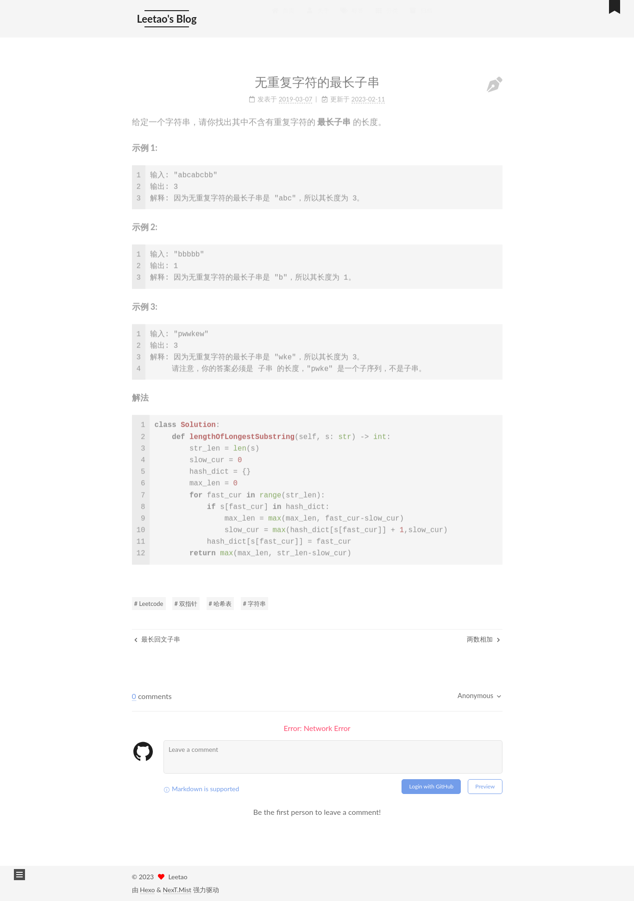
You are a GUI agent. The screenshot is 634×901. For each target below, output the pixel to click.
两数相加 (483, 639)
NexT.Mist (177, 890)
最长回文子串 (157, 639)
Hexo (147, 890)
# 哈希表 (220, 603)
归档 (421, 16)
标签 (352, 16)
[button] (19, 874)
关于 (317, 16)
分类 (386, 16)
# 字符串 (254, 603)
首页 (283, 16)
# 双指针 (186, 603)
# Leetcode (148, 603)
